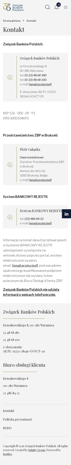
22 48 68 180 (11, 332)
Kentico (7, 454)
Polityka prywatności (17, 419)
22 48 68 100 (11, 340)
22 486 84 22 (11, 393)
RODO (7, 428)
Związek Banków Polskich (29, 312)
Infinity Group (36, 450)
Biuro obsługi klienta (24, 365)
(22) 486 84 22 (34, 218)
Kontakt (8, 411)
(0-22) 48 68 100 (35, 79)
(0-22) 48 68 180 (35, 75)
